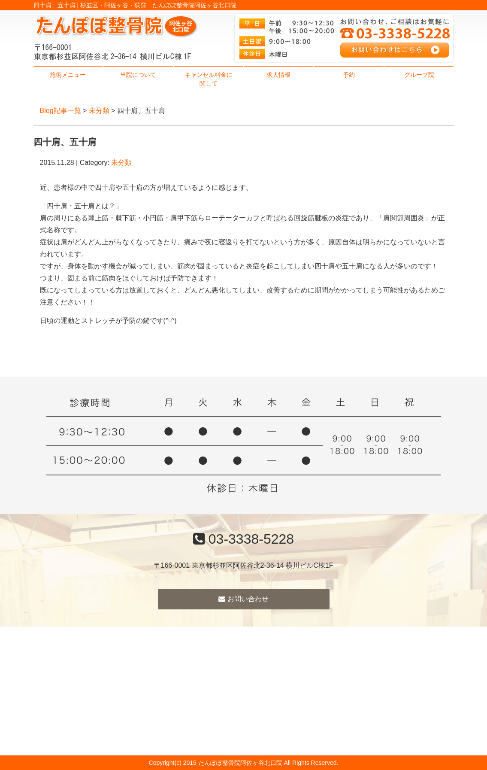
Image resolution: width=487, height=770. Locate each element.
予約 (349, 74)
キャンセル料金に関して (209, 79)
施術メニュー (68, 74)
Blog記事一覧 (60, 110)
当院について (138, 74)
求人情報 (278, 74)
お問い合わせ (243, 599)
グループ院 (419, 74)
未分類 (99, 110)
